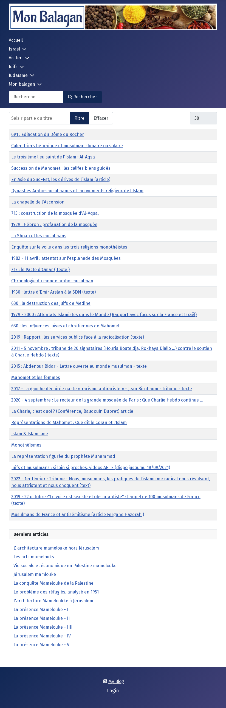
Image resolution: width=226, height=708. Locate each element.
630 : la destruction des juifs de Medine (51, 303)
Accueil (16, 40)
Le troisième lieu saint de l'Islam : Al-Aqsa (53, 157)
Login (113, 691)
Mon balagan (22, 84)
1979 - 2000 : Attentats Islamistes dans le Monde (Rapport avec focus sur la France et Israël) (104, 314)
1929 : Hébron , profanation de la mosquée (54, 224)
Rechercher (82, 96)
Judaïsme (18, 75)
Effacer (101, 118)
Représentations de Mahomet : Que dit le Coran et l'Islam (69, 422)
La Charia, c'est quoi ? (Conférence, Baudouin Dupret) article (72, 411)
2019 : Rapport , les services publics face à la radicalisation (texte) (77, 337)
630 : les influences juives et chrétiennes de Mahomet (65, 325)
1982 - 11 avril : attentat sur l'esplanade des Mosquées (66, 258)
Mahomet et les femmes (35, 377)
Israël (14, 49)
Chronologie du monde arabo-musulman (52, 280)
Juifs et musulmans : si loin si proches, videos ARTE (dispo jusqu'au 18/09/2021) (90, 467)
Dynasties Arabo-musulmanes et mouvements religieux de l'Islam (77, 190)
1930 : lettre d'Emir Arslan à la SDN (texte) (53, 292)
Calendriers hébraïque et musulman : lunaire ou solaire (67, 145)
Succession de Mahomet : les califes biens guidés (61, 168)
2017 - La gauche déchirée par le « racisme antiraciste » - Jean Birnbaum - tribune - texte (101, 388)
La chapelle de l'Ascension (37, 202)
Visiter (16, 57)
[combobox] (36, 97)
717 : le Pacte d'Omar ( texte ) (40, 269)
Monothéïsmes (26, 445)
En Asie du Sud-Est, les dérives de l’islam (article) (60, 179)
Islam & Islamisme (29, 433)
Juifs (13, 66)
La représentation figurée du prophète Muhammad (63, 456)
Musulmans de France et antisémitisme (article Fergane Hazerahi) (77, 514)
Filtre (79, 118)
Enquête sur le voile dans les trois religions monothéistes (69, 247)
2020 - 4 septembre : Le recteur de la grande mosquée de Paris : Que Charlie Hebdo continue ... (107, 400)
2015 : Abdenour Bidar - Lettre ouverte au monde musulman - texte (79, 366)
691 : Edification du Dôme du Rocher (47, 134)
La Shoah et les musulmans (38, 235)
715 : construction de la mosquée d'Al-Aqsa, (55, 213)
